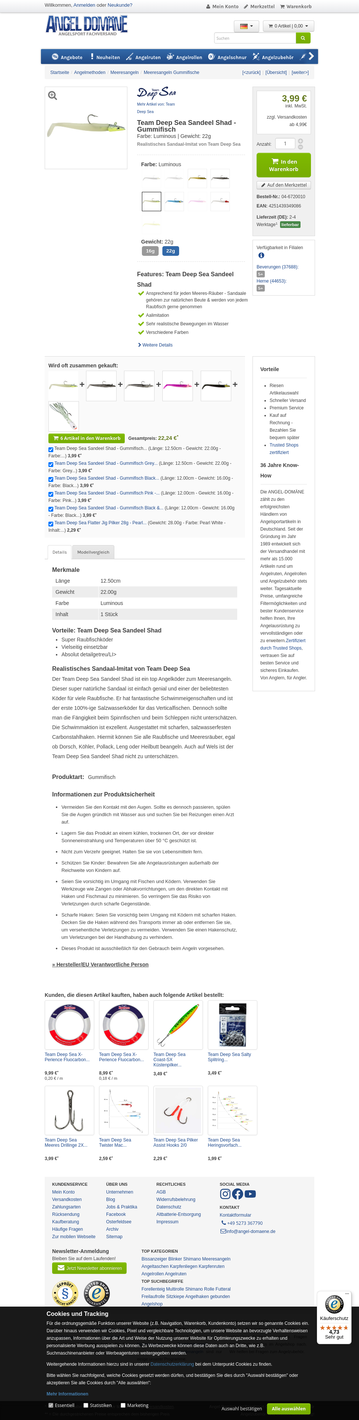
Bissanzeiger (154, 1259)
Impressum (167, 1221)
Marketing (138, 1405)
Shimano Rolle (199, 1289)
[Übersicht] (276, 72)
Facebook (116, 1214)
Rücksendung (65, 1214)
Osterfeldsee (118, 1221)
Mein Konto (222, 6)
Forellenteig (153, 1289)
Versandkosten (67, 1199)
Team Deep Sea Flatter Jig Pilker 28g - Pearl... (100, 522)
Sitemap (114, 1236)
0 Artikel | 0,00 (288, 26)
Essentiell (64, 1405)
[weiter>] (300, 72)
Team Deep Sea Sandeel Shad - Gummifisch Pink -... (107, 493)
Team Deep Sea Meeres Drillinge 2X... (66, 1142)
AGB (161, 1192)
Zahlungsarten (66, 1207)
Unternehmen (119, 1192)
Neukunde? (120, 5)
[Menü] (347, 1295)
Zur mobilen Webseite (74, 1236)
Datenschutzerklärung (172, 1364)
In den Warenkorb (283, 164)
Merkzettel (259, 6)
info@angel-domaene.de (248, 1231)
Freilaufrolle (153, 1296)
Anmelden (84, 5)
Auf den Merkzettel (284, 185)
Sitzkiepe (175, 1296)
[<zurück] (251, 72)
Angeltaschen (155, 1266)
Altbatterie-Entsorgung (178, 1214)
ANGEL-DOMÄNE (90, 26)
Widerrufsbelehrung (176, 1199)
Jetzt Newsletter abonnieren (89, 1267)
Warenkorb (295, 6)
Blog (110, 1199)
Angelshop (152, 1304)
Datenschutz (168, 1207)
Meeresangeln (216, 1259)
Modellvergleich (93, 552)
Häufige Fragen (67, 1229)
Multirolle (175, 1289)
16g (150, 251)
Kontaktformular (235, 1215)
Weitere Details (155, 345)
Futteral (223, 1289)
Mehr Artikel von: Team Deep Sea (156, 108)
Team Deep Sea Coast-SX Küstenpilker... (169, 1060)
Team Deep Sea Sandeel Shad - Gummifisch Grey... (106, 463)
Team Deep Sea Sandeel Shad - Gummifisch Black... (106, 478)
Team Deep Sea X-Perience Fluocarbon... (67, 1057)
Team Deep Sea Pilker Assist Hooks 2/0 (175, 1142)
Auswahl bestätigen (242, 1408)
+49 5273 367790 (241, 1222)
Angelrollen (153, 1273)
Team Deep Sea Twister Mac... (115, 1142)
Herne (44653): (272, 281)
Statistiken (101, 1405)
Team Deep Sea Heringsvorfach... (225, 1142)
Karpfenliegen (183, 1266)
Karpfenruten (211, 1266)
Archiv (112, 1229)
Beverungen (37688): (278, 267)
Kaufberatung (65, 1221)
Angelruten (176, 1273)
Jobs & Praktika (121, 1207)
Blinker (175, 1259)
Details (60, 552)
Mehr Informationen (67, 1394)
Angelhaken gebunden (207, 1296)
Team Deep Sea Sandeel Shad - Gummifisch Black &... (108, 508)
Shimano (192, 1259)
